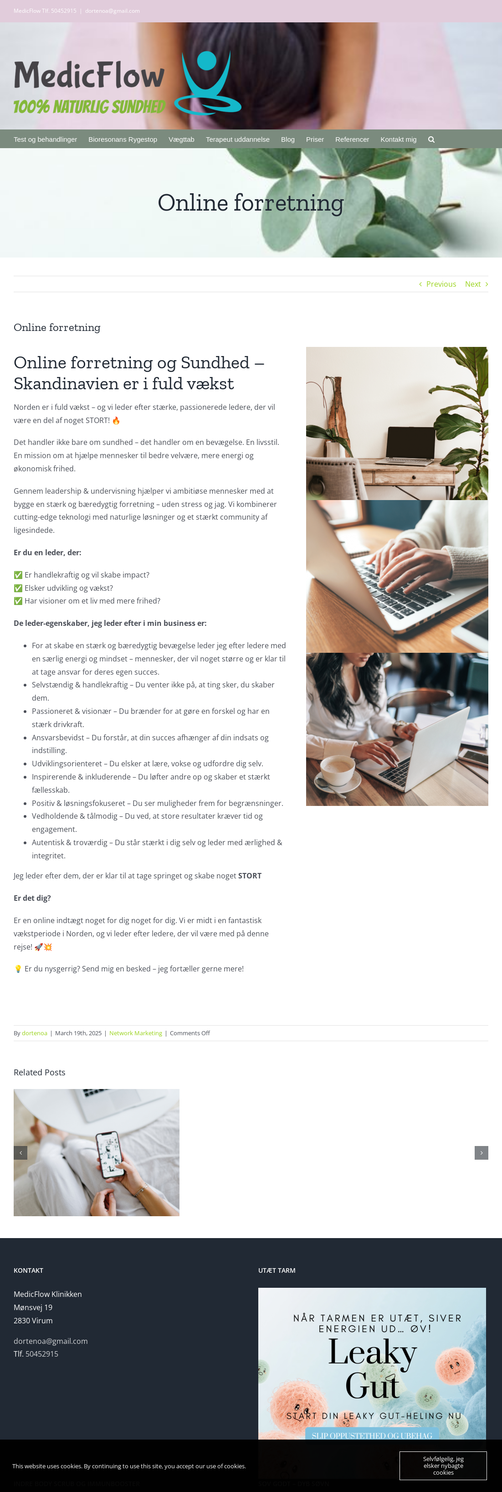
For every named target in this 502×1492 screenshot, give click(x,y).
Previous (441, 284)
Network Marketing (135, 1033)
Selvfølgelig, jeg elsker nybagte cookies (443, 1466)
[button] (431, 138)
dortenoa (34, 1033)
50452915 (42, 1354)
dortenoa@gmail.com (112, 11)
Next (473, 284)
